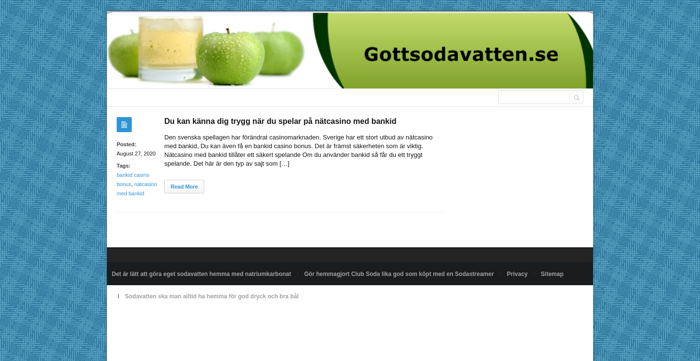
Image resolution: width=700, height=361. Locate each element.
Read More (184, 186)
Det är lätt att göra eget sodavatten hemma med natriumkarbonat (201, 274)
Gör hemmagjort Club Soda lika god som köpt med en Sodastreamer (399, 274)
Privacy (517, 274)
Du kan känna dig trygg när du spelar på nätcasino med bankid (280, 121)
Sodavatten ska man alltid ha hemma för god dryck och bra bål (211, 296)
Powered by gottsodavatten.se (151, 318)
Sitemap (552, 274)
